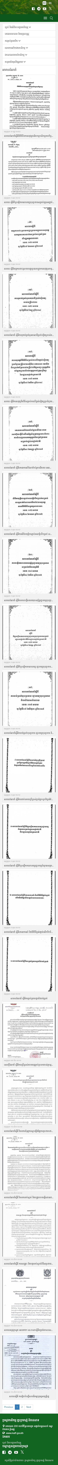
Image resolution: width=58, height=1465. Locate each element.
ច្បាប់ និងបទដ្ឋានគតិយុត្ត (11, 1442)
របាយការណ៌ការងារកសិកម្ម (16, 47)
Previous (8, 1407)
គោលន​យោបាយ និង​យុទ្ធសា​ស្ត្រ (17, 33)
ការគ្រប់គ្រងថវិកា (13, 40)
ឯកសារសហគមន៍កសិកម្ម (16, 54)
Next (28, 1407)
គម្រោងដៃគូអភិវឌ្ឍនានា (15, 61)
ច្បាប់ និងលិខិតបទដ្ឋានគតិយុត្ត (18, 27)
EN (50, 3)
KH (44, 3)
